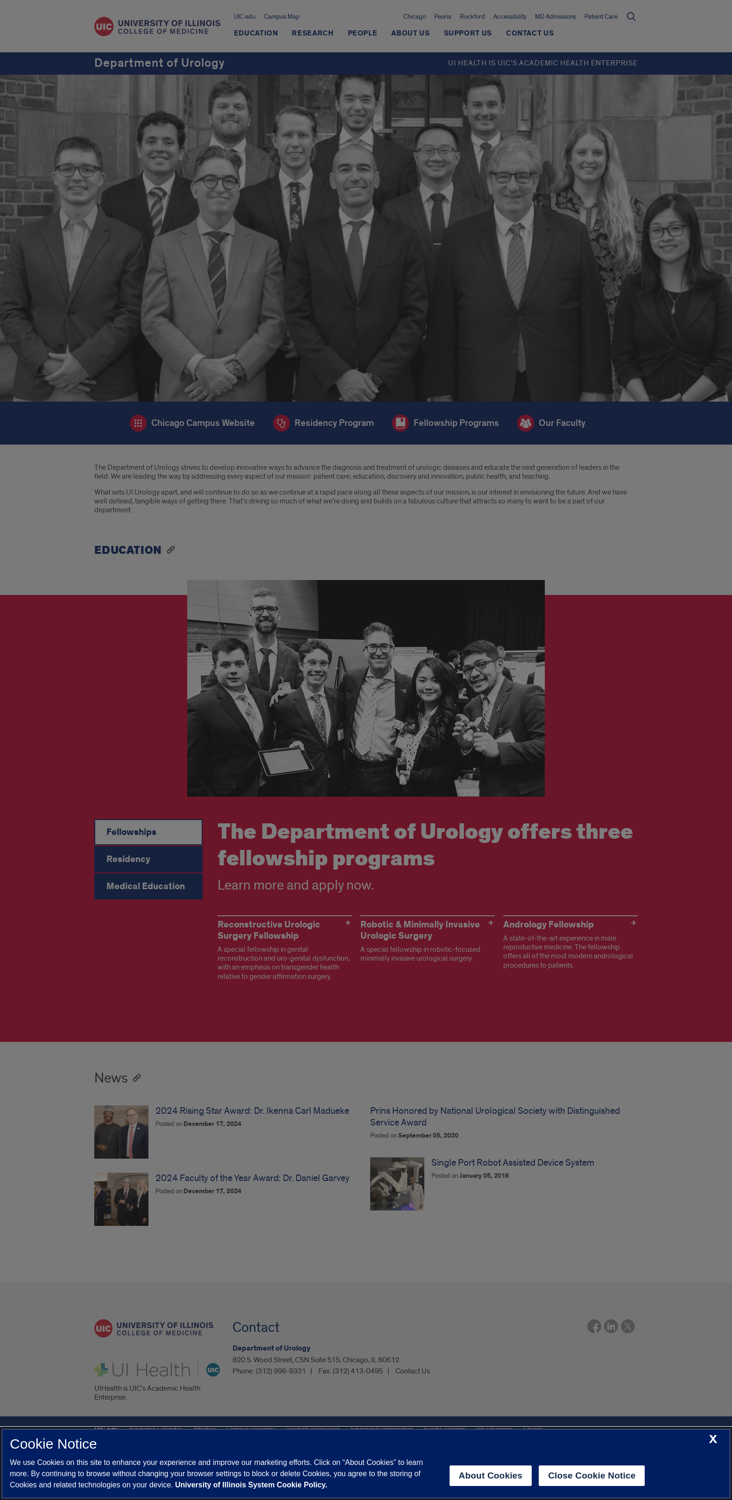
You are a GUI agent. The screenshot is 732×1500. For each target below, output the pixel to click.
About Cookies (491, 1475)
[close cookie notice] (713, 1439)
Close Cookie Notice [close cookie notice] (591, 1475)
